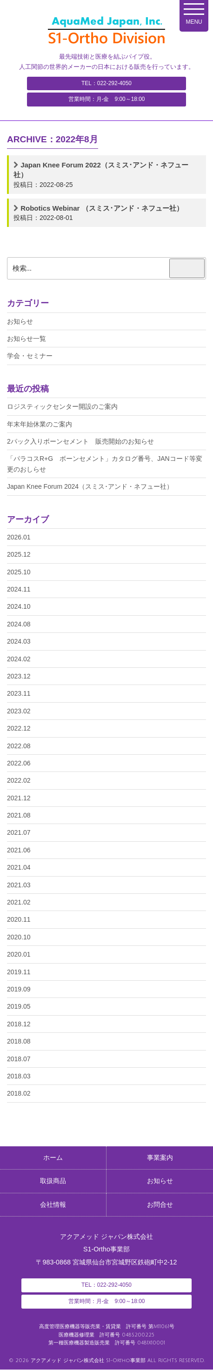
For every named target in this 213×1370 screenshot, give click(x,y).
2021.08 (19, 815)
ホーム (53, 1158)
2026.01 (19, 537)
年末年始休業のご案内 (39, 424)
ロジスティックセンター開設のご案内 (62, 406)
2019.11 (19, 972)
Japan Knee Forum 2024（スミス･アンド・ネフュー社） (90, 486)
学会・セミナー (30, 355)
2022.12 (19, 728)
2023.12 (19, 676)
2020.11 (19, 919)
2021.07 (19, 832)
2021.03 (19, 885)
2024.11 (19, 589)
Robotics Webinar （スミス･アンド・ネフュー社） (101, 208)
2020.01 (19, 954)
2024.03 (19, 641)
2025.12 (19, 554)
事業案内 (160, 1158)
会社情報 (53, 1205)
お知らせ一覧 (26, 338)
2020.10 (19, 937)
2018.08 (19, 1041)
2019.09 (19, 989)
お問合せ (160, 1205)
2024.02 (19, 659)
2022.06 (19, 763)
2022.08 (19, 746)
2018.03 (19, 1076)
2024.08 (19, 624)
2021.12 (19, 798)
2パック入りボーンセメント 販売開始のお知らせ (80, 441)
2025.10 (19, 572)
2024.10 (19, 606)
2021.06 (19, 850)
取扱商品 (53, 1181)
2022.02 (19, 780)
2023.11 (19, 693)
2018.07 (19, 1059)
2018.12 (19, 1024)
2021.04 (19, 867)
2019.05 (19, 1006)
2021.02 (19, 902)
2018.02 (19, 1093)
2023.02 (19, 711)
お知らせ (20, 321)
